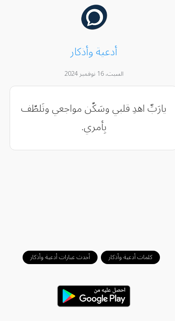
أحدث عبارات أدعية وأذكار (54, 257)
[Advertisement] (88, 196)
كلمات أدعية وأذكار (124, 257)
